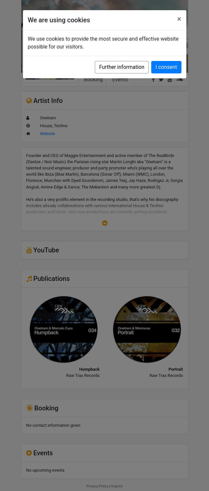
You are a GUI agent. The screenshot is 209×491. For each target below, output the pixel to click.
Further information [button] (121, 67)
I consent (166, 67)
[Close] (179, 19)
